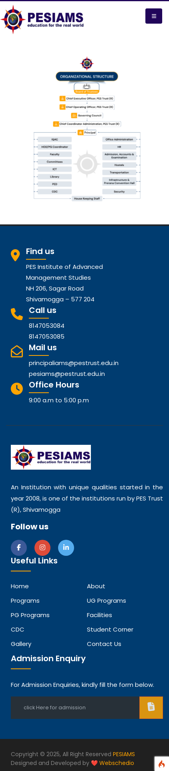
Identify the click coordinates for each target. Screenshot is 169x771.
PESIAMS (124, 754)
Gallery (21, 644)
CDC (17, 629)
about (96, 586)
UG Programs (106, 600)
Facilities (99, 615)
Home (20, 586)
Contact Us (104, 644)
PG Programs (30, 615)
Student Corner (110, 629)
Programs (25, 600)
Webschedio (116, 763)
